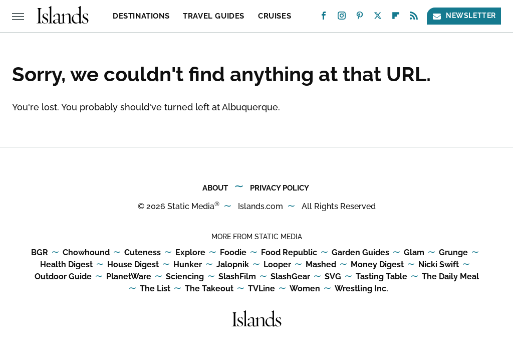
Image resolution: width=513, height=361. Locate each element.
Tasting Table (381, 277)
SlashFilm (237, 277)
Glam (414, 253)
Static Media (190, 206)
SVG (333, 277)
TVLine (261, 289)
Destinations (141, 16)
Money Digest (377, 265)
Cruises (274, 16)
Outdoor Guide (63, 277)
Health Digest (66, 265)
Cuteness (142, 253)
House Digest (133, 265)
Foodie (233, 253)
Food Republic (289, 253)
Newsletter (464, 16)
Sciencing (185, 277)
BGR (39, 253)
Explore (190, 253)
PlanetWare (128, 277)
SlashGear (290, 277)
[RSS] (414, 18)
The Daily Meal (450, 277)
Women (305, 289)
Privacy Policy (279, 188)
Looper (277, 265)
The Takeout (209, 289)
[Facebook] (324, 18)
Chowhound (86, 253)
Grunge (453, 253)
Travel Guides (213, 16)
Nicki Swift (438, 265)
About (215, 188)
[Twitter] (378, 18)
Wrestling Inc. (361, 289)
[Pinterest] (360, 18)
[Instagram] (342, 18)
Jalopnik (232, 265)
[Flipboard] (396, 18)
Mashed (321, 265)
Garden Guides (360, 253)
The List (155, 289)
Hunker (187, 265)
